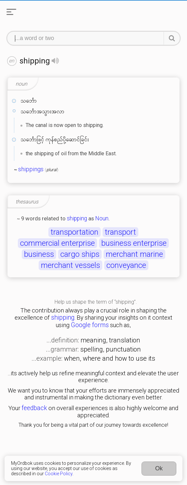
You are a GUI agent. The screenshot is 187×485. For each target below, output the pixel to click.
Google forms (90, 325)
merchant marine (134, 254)
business (39, 254)
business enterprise (134, 243)
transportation (74, 232)
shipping (77, 218)
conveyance (126, 265)
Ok (159, 468)
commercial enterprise (57, 243)
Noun (101, 218)
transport (120, 232)
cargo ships (79, 254)
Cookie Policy (58, 473)
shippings (31, 169)
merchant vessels (70, 265)
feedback (34, 408)
